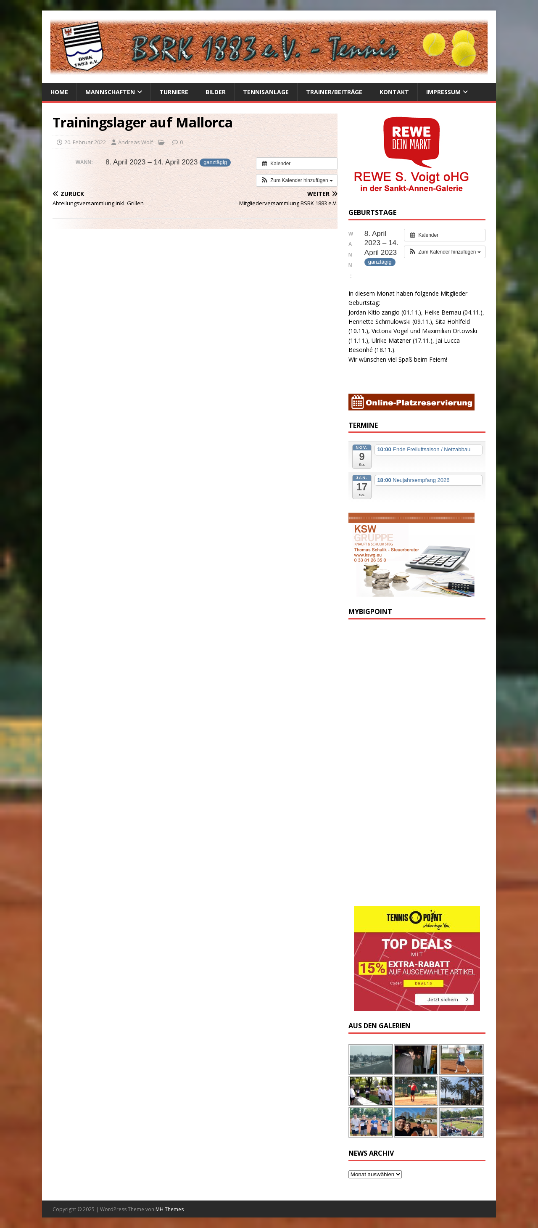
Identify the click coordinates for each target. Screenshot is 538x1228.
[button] (296, 180)
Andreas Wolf (135, 142)
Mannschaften (110, 92)
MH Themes (170, 1209)
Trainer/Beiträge (334, 92)
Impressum (443, 92)
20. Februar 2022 (85, 142)
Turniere (173, 92)
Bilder (216, 92)
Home (59, 92)
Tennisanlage (266, 92)
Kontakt (394, 92)
